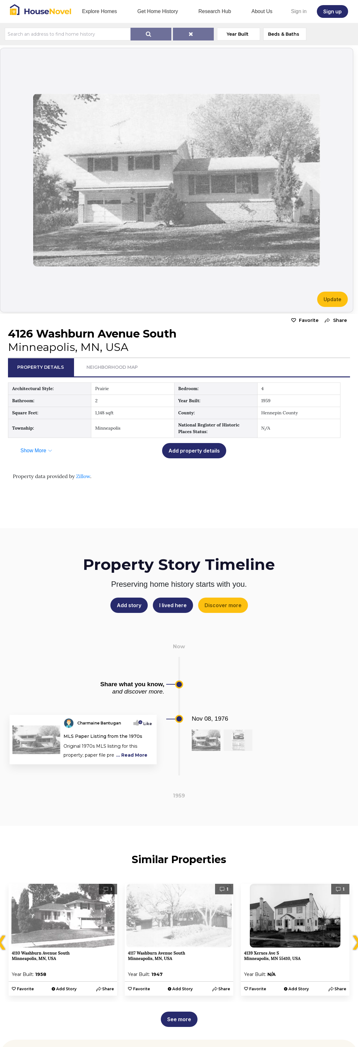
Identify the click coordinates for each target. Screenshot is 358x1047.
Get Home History (158, 11)
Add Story (66, 988)
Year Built (238, 34)
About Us (261, 11)
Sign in (299, 11)
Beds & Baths (283, 34)
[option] (63, 940)
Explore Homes (99, 11)
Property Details (40, 367)
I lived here (173, 605)
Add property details (194, 450)
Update (332, 299)
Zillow (83, 476)
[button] (334, 320)
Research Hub (214, 11)
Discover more (223, 605)
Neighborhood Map (112, 367)
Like (145, 723)
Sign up (332, 11)
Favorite (308, 320)
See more (179, 1019)
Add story (129, 605)
